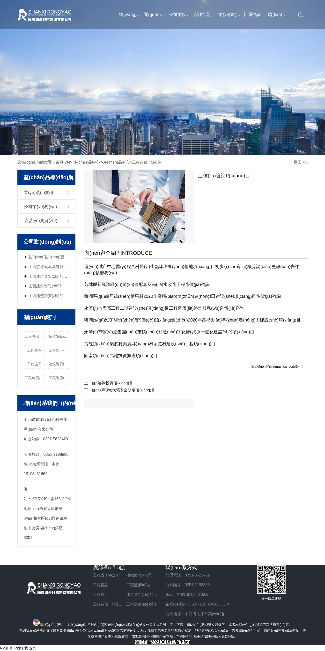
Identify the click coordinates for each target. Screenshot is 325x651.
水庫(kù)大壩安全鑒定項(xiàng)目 (126, 390)
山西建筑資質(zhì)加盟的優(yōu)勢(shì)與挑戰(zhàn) (49, 296)
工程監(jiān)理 (59, 350)
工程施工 (34, 364)
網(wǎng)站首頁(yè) (131, 14)
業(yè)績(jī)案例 (230, 14)
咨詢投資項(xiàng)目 (115, 383)
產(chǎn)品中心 (87, 162)
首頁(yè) (63, 162)
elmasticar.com (284, 366)
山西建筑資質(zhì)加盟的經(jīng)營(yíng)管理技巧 (49, 286)
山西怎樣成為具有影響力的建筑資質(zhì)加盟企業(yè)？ (49, 267)
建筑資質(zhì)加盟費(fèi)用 (59, 364)
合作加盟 (202, 14)
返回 (298, 162)
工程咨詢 (34, 350)
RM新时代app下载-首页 (18, 648)
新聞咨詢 (252, 14)
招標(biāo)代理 (59, 336)
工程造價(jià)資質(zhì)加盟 (34, 378)
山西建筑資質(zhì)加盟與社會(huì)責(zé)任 (49, 276)
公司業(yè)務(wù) (181, 14)
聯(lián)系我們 (280, 14)
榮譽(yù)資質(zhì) (40, 220)
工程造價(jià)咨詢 (59, 378)
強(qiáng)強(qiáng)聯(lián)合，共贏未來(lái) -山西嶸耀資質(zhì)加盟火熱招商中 (49, 257)
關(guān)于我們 (156, 14)
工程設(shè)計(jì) (34, 336)
